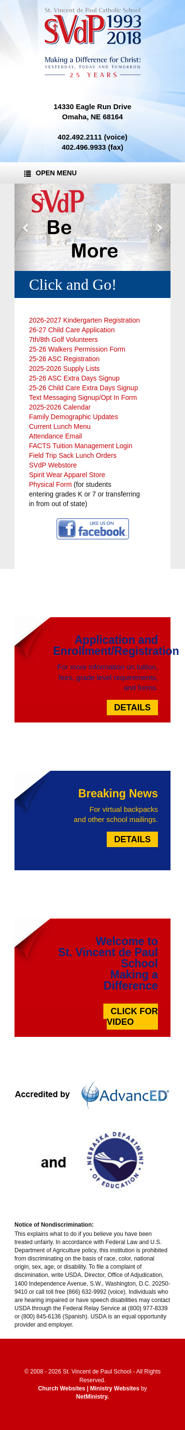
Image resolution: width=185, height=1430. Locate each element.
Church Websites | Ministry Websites (89, 1388)
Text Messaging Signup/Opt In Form (83, 397)
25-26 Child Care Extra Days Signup (83, 388)
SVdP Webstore (54, 465)
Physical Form (50, 484)
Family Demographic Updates (73, 417)
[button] (26, 227)
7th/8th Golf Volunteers (63, 339)
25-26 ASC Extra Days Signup (74, 378)
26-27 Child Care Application (71, 330)
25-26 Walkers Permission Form (77, 349)
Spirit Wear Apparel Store (67, 475)
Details (132, 707)
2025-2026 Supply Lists (64, 368)
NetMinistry (91, 1396)
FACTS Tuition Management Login (80, 446)
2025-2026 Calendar (60, 407)
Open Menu (50, 173)
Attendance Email (55, 436)
